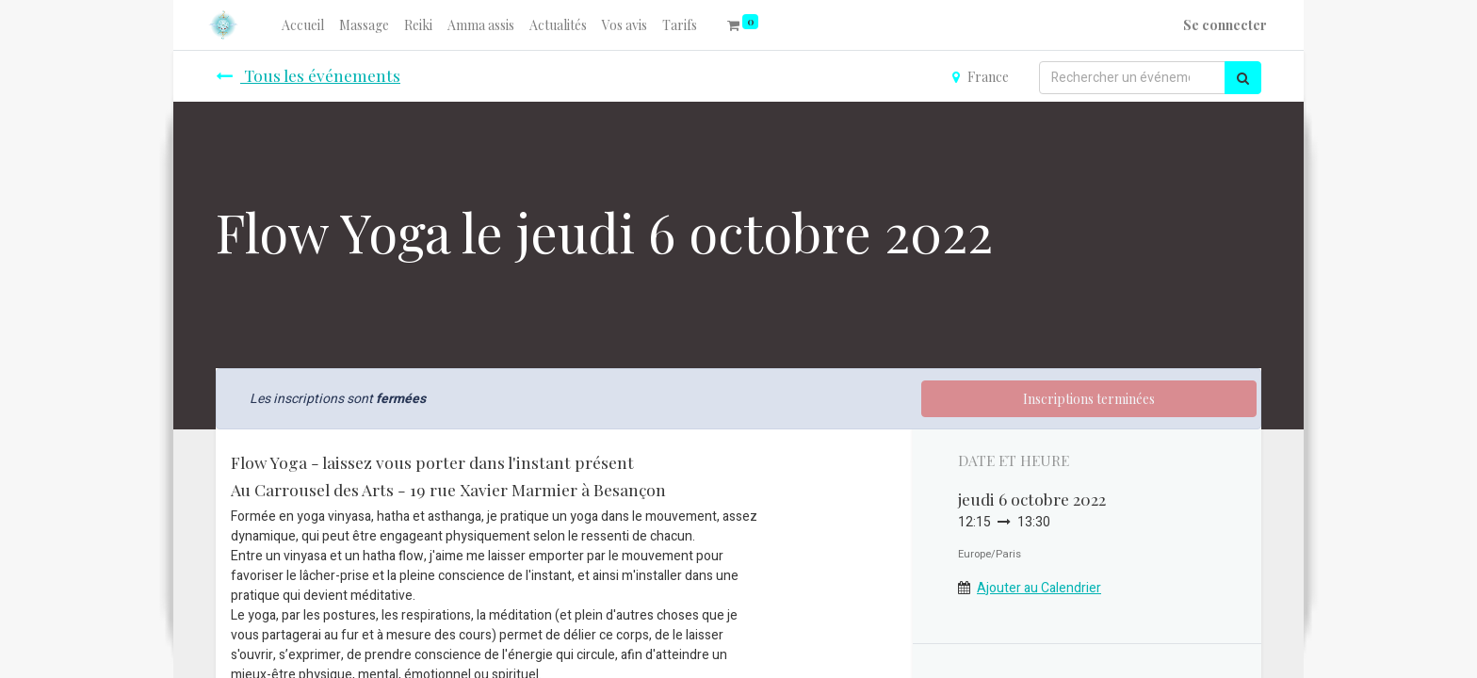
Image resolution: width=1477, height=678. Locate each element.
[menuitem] (303, 25)
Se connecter (1225, 25)
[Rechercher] (1243, 77)
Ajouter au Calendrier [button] (1039, 588)
